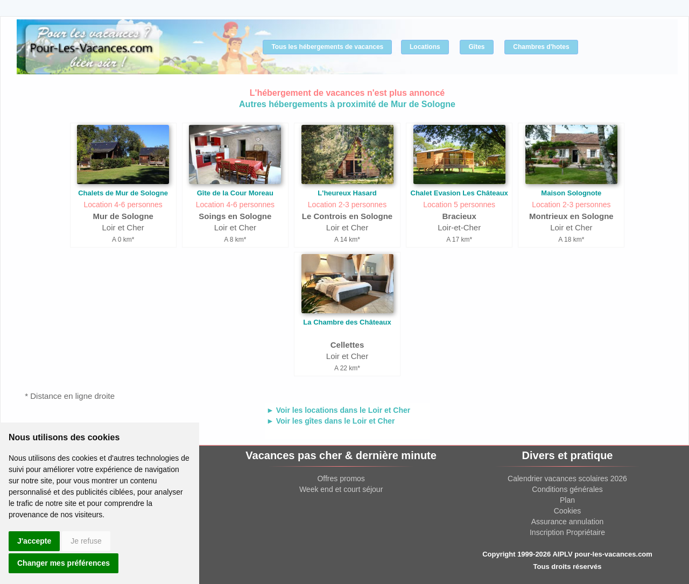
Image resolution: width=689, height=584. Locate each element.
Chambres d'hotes (541, 47)
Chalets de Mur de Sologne (123, 193)
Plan (567, 500)
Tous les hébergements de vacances (327, 47)
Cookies (567, 510)
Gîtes (476, 47)
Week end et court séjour (341, 489)
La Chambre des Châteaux (347, 322)
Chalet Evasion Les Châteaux (459, 193)
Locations (425, 47)
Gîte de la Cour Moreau (235, 193)
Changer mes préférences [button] (63, 563)
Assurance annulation (567, 521)
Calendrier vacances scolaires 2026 (567, 478)
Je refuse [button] (86, 541)
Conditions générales (567, 489)
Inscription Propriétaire (567, 532)
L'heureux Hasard (347, 193)
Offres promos (340, 478)
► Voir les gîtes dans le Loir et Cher (330, 421)
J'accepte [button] (34, 541)
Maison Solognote (571, 193)
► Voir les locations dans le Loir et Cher (338, 410)
